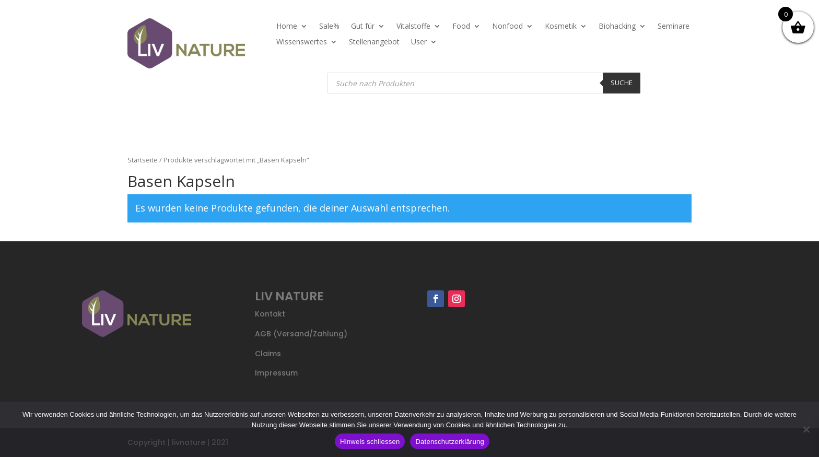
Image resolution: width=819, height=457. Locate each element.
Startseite (142, 160)
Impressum (276, 373)
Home (286, 26)
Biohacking (617, 26)
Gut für (363, 26)
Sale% (329, 26)
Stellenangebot (374, 42)
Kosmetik (561, 26)
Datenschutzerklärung (449, 442)
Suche (622, 82)
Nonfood (507, 26)
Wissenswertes (301, 42)
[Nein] (806, 429)
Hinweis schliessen (370, 442)
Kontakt (270, 314)
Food (461, 26)
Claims (268, 353)
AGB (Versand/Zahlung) (301, 334)
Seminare (673, 26)
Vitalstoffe (413, 26)
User (419, 42)
